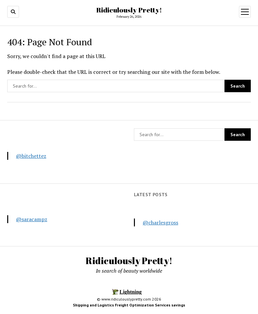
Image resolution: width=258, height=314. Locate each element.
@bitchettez (31, 155)
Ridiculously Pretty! (129, 9)
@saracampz (31, 219)
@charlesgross (160, 222)
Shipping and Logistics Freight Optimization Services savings (129, 305)
